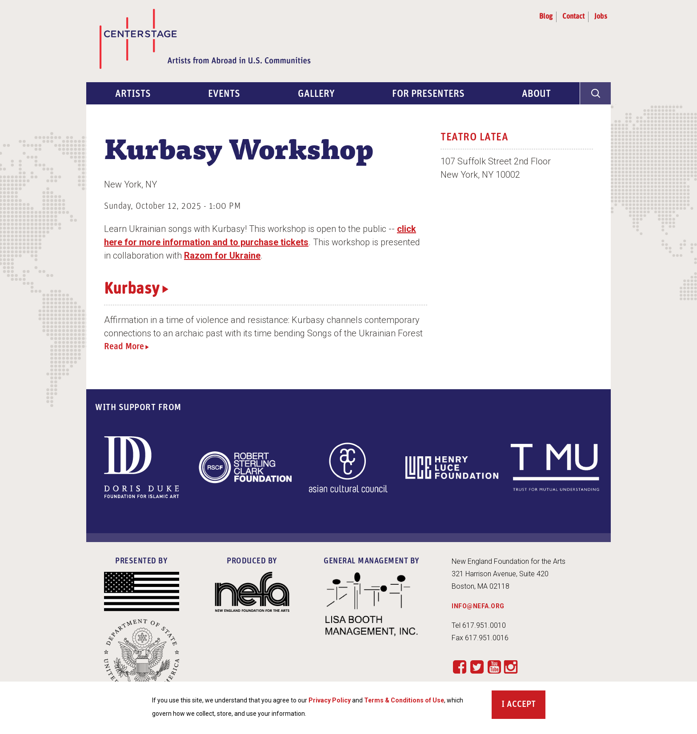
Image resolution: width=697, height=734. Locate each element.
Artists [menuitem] (133, 94)
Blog (546, 16)
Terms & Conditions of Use (404, 700)
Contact (573, 16)
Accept (521, 704)
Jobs (600, 16)
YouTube (494, 666)
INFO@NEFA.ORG (478, 606)
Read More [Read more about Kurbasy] (124, 347)
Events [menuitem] (224, 94)
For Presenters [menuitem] (428, 94)
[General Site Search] (595, 93)
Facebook (459, 666)
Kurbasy (132, 290)
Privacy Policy (329, 700)
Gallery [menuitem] (316, 94)
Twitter (477, 666)
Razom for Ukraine (222, 255)
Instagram (511, 667)
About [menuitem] (536, 94)
